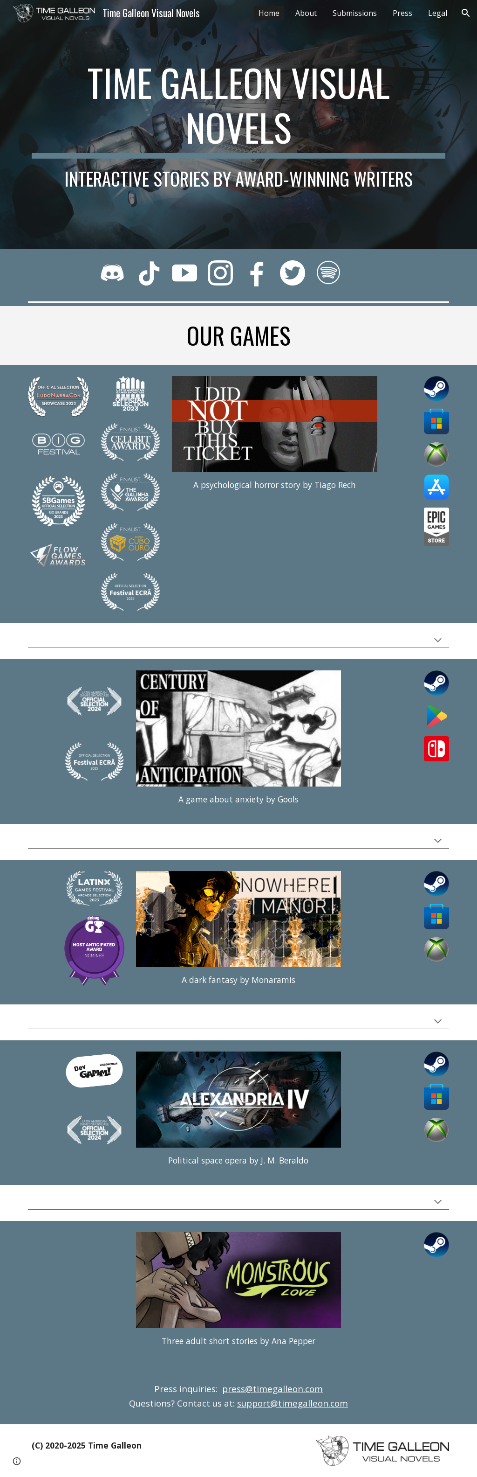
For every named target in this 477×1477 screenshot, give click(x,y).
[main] (239, 124)
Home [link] (269, 13)
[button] (466, 13)
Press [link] (402, 13)
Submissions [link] (355, 13)
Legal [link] (437, 13)
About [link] (306, 13)
